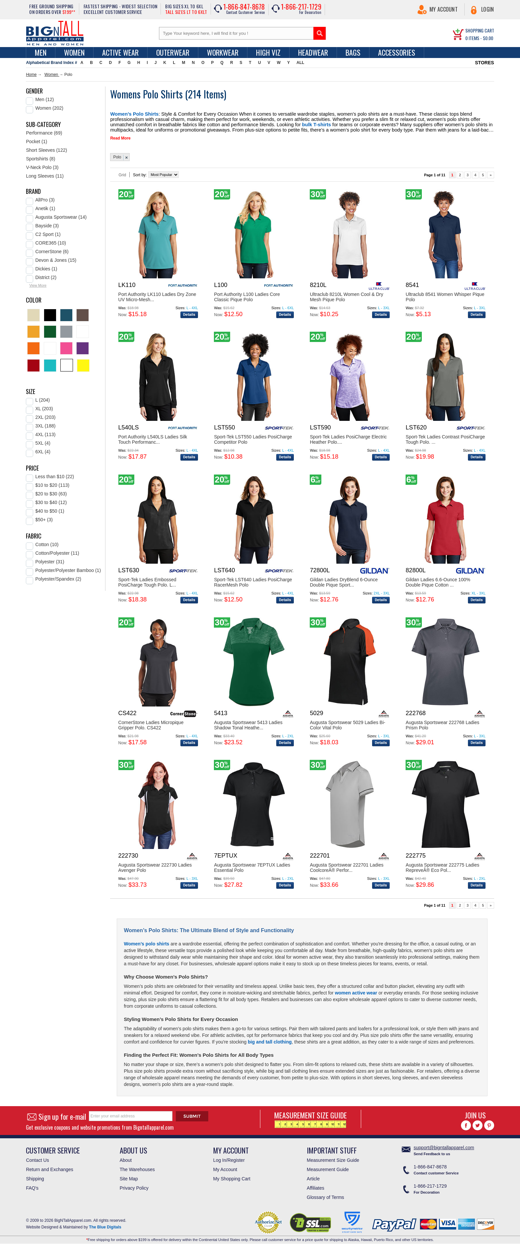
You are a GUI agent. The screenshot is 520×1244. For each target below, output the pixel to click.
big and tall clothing (270, 1039)
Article (313, 1176)
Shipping (35, 1176)
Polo (117, 154)
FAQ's (32, 1185)
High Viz (268, 52)
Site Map (129, 1176)
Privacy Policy (134, 1185)
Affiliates (315, 1185)
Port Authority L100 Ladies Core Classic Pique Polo (247, 294)
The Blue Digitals (105, 1224)
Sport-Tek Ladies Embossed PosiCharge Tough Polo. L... (147, 579)
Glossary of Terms (325, 1194)
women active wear (356, 990)
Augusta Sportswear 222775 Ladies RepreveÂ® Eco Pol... (442, 865)
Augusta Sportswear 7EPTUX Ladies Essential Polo (252, 865)
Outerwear (172, 52)
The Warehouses (137, 1166)
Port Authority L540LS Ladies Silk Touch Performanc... (152, 436)
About (126, 1157)
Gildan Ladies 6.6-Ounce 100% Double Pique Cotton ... (438, 579)
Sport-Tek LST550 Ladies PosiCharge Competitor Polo (253, 436)
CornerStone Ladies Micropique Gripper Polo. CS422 (151, 722)
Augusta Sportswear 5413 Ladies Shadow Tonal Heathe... (248, 722)
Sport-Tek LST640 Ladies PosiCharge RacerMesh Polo (253, 579)
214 (196, 93)
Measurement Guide (328, 1166)
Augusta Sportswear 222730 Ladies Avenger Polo (155, 865)
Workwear (222, 52)
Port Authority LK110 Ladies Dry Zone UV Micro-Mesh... (157, 294)
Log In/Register (229, 1157)
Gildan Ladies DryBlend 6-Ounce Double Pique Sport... (344, 579)
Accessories (396, 52)
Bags (353, 52)
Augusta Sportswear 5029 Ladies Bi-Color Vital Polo (347, 722)
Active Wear (120, 52)
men (40, 52)
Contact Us (37, 1157)
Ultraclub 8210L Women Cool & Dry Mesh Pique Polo (346, 294)
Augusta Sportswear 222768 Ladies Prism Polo (442, 722)
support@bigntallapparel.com (444, 1145)
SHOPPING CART (479, 30)
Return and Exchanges (49, 1166)
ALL (300, 62)
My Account (443, 9)
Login (487, 9)
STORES (484, 62)
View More (37, 285)
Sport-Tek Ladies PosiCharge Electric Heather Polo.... (348, 436)
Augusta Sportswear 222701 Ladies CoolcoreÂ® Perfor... (346, 865)
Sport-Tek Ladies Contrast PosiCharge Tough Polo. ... (445, 436)
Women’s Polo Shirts (130, 113)
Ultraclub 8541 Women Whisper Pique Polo (445, 294)
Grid (122, 172)
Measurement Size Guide (333, 1157)
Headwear (313, 52)
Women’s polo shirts (146, 941)
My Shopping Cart (231, 1176)
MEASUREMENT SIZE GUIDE (310, 1116)
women (74, 52)
